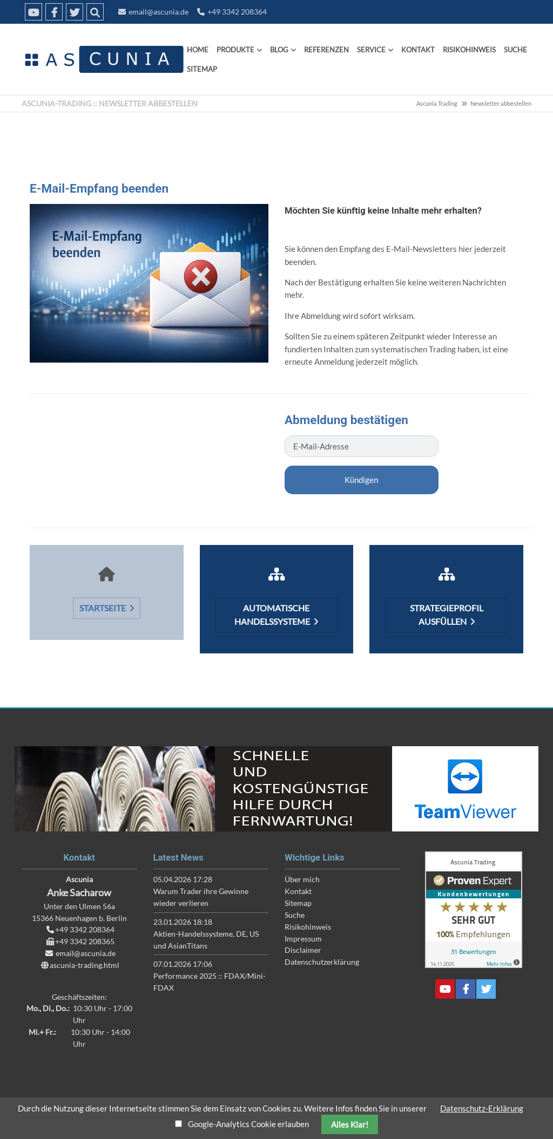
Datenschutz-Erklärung (481, 1108)
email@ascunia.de (158, 11)
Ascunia (103, 59)
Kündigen (361, 480)
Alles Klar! (349, 1124)
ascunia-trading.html (84, 965)
